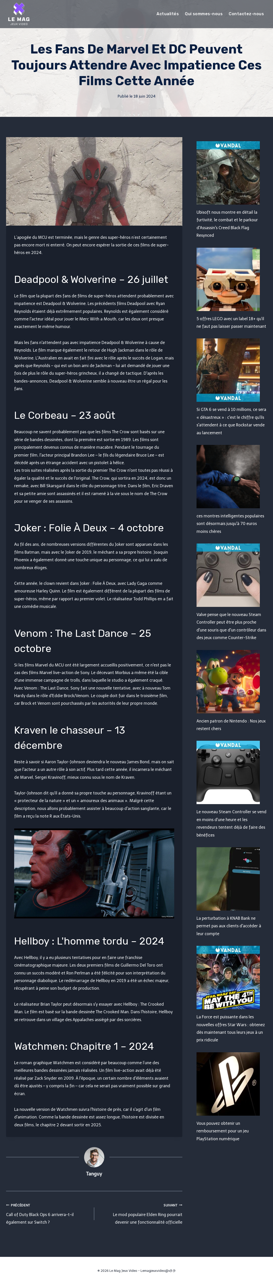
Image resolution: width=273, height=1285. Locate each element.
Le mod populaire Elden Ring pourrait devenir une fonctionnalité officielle (140, 1213)
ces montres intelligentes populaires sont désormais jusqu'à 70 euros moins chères (230, 524)
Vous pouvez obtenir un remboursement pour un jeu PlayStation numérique (223, 1131)
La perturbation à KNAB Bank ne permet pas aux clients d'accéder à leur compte (229, 926)
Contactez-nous (246, 13)
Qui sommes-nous (204, 13)
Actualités (168, 13)
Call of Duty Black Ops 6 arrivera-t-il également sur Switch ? (48, 1213)
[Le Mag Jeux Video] (18, 14)
